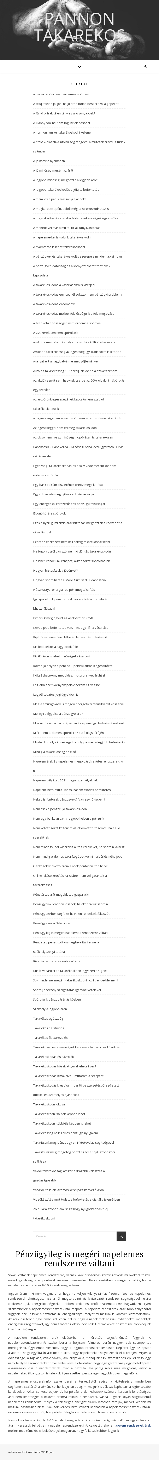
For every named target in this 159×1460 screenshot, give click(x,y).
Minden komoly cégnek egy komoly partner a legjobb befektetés (79, 742)
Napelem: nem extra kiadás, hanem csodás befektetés (72, 790)
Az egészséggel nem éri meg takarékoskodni (65, 428)
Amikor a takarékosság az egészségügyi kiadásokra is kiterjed (77, 352)
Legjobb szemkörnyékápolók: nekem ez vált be (66, 685)
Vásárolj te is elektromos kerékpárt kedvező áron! (68, 1190)
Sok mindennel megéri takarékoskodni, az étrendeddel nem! (75, 980)
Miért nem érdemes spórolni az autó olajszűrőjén (68, 733)
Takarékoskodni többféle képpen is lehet (62, 1123)
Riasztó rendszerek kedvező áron (57, 961)
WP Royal (47, 1452)
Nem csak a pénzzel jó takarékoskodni (60, 809)
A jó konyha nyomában (49, 161)
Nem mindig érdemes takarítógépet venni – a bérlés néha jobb (78, 856)
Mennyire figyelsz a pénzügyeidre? (58, 713)
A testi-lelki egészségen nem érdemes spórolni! (67, 323)
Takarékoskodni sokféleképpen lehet (59, 1114)
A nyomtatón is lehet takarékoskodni (59, 247)
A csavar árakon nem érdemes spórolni (61, 94)
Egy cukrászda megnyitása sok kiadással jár (64, 494)
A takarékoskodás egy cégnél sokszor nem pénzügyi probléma (77, 294)
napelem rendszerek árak (132, 1425)
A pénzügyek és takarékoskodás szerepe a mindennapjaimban (77, 256)
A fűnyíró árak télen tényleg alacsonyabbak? (64, 113)
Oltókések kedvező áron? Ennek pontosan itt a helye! (70, 866)
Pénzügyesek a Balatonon (51, 923)
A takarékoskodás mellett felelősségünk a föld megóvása (73, 313)
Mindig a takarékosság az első (54, 752)
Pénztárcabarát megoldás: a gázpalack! (61, 894)
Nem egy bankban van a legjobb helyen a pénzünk (68, 818)
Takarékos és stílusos (48, 1028)
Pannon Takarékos (80, 26)
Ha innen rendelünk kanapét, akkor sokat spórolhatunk (71, 561)
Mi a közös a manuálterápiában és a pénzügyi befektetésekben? (78, 723)
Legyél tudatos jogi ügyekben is (55, 694)
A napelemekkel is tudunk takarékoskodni (62, 237)
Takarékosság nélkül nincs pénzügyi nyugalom (65, 1133)
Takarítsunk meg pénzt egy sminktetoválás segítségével (73, 1142)
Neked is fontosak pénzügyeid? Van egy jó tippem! (69, 799)
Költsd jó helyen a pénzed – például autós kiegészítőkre (73, 666)
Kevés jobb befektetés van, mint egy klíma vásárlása (70, 627)
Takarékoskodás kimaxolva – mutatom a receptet (68, 1076)
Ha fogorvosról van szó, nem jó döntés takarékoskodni (72, 551)
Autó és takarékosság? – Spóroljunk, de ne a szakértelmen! (75, 371)
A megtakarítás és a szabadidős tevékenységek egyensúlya (75, 218)
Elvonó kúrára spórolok (49, 513)
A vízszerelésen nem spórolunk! (55, 332)
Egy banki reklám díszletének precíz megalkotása (68, 485)
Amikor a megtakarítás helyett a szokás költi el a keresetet (75, 342)
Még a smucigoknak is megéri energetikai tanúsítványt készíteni (78, 704)
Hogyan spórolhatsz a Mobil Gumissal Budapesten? (69, 580)
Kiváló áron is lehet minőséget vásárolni (61, 656)
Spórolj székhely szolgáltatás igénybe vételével (67, 990)
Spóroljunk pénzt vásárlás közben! (57, 999)
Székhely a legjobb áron (50, 1009)
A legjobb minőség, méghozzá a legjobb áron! (65, 180)
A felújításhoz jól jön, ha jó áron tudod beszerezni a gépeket (76, 104)
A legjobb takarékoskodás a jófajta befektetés (66, 189)
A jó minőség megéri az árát (53, 170)
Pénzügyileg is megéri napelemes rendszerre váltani (70, 933)
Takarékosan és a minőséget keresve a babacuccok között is (76, 1047)
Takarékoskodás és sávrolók (53, 1057)
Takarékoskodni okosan (49, 1104)
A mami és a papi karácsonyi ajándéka (59, 199)
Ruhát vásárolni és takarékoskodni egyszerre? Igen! (70, 971)
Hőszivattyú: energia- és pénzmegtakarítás (64, 589)
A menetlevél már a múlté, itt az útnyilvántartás (66, 228)
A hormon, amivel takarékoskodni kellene (62, 132)
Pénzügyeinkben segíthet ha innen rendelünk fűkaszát (71, 913)
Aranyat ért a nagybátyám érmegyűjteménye (65, 361)
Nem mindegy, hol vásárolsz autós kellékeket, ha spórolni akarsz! (79, 847)
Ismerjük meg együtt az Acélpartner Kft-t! (63, 618)
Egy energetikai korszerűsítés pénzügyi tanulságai (69, 504)
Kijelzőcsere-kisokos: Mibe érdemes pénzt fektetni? (70, 637)
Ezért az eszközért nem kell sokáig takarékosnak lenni (71, 542)
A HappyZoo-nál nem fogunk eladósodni (61, 123)
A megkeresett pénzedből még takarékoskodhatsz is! (71, 208)
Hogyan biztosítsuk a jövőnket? (55, 570)
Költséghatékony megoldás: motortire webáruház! (69, 675)
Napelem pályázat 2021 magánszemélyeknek (65, 780)
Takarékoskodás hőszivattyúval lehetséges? (64, 1066)
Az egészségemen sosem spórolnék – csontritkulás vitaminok (77, 418)
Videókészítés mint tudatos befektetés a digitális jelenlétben (76, 1199)
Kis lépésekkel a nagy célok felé (55, 647)
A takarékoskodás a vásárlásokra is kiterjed (64, 285)
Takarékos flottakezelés (50, 1037)
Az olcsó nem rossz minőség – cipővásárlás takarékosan (73, 437)
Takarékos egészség (48, 1018)
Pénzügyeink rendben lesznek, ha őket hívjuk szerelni (70, 904)
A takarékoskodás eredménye (54, 304)
